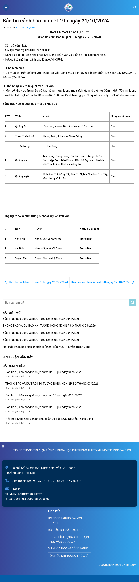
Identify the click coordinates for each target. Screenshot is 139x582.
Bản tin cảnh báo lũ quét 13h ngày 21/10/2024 (35, 282)
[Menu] (6, 7)
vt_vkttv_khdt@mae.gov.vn (23, 494)
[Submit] (132, 302)
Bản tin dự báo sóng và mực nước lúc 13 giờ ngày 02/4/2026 (41, 339)
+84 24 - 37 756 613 (68, 481)
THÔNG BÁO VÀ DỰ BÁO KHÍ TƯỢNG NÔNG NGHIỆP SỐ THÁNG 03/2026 (49, 325)
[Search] (134, 7)
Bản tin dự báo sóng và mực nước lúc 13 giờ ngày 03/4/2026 (41, 332)
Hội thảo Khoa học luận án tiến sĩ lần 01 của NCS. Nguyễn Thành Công (46, 347)
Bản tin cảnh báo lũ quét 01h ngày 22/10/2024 (103, 282)
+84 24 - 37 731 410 (39, 481)
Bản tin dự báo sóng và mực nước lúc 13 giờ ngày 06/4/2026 (41, 318)
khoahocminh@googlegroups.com (28, 498)
